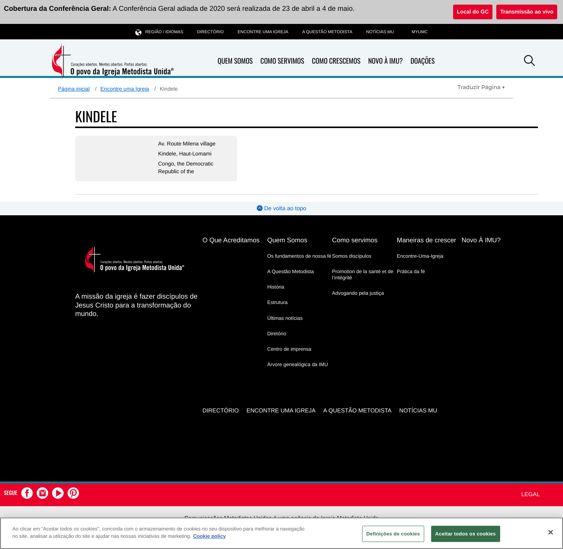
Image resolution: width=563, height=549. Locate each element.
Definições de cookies (393, 534)
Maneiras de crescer (426, 240)
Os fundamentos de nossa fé (299, 256)
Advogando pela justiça (358, 293)
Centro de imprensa (289, 349)
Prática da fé (411, 271)
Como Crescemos (336, 61)
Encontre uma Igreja (124, 89)
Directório (210, 32)
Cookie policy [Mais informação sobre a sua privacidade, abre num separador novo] (209, 536)
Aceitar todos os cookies (465, 534)
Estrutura (277, 302)
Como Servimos (282, 61)
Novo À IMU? (385, 61)
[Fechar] (550, 532)
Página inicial (74, 89)
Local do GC (473, 11)
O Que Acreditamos (231, 240)
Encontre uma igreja (263, 32)
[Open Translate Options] (481, 87)
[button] (529, 61)
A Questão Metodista (327, 32)
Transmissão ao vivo (526, 11)
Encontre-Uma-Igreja (420, 256)
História (275, 287)
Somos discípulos (351, 256)
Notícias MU (380, 32)
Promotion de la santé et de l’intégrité (362, 274)
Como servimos (355, 240)
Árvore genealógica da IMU (297, 364)
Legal (530, 494)
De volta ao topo (281, 208)
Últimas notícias (285, 318)
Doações (422, 61)
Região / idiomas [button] (159, 32)
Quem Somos (235, 61)
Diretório (276, 333)
